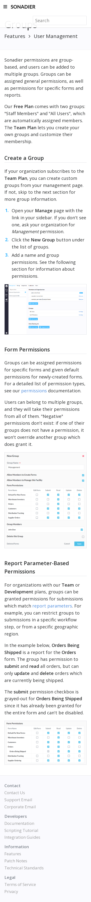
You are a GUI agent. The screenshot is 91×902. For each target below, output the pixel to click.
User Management (56, 36)
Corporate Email (20, 807)
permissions (34, 391)
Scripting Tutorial (21, 830)
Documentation (19, 823)
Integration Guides (22, 837)
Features (14, 36)
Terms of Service (20, 884)
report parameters (52, 606)
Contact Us (14, 792)
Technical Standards (24, 868)
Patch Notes (15, 861)
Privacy (11, 891)
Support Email (18, 799)
